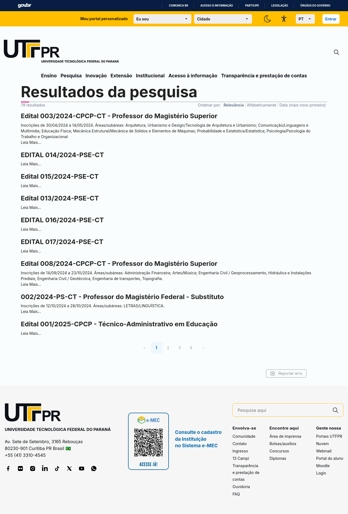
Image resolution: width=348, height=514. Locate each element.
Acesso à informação (216, 5)
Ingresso (240, 451)
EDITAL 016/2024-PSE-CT (62, 220)
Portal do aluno (329, 458)
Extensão (121, 75)
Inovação (96, 75)
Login (321, 473)
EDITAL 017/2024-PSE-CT (62, 242)
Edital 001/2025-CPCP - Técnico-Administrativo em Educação (119, 324)
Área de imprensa (285, 436)
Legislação (279, 5)
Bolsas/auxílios (282, 443)
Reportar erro (286, 373)
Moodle (323, 465)
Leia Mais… (31, 142)
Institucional (150, 75)
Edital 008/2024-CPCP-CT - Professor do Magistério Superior (119, 263)
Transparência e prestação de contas (264, 75)
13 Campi (240, 458)
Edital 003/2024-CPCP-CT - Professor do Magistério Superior (119, 116)
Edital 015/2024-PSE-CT (60, 176)
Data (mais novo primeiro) (302, 105)
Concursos (279, 451)
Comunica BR (178, 5)
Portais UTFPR (329, 436)
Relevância (233, 105)
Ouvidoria (241, 486)
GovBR (24, 5)
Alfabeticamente (261, 105)
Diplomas (277, 458)
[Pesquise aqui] (283, 410)
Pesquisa (71, 75)
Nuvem (322, 443)
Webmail (324, 451)
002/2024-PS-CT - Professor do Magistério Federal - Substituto (122, 297)
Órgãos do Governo (315, 5)
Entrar (331, 19)
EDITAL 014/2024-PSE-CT (62, 155)
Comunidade (243, 436)
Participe (252, 5)
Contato (239, 443)
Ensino (49, 75)
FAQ (236, 494)
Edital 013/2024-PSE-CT (60, 198)
